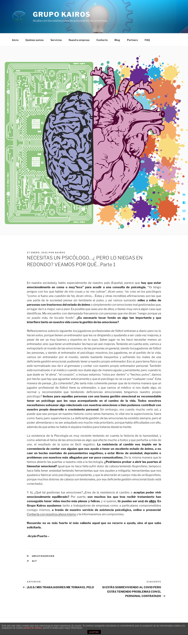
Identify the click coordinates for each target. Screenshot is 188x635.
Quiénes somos (34, 39)
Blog (117, 39)
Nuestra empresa (79, 39)
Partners (132, 39)
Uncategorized (43, 556)
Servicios (56, 39)
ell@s (152, 501)
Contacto (102, 39)
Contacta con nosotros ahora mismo (51, 514)
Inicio (15, 39)
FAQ (147, 39)
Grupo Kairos (62, 14)
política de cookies (33, 628)
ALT (34, 561)
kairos (60, 252)
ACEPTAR (94, 632)
